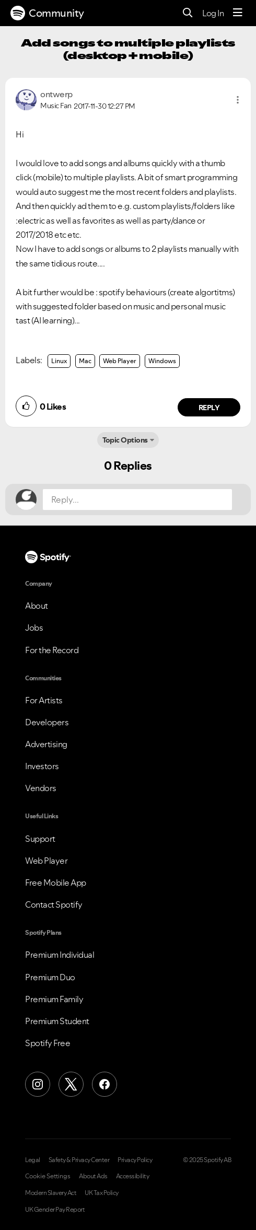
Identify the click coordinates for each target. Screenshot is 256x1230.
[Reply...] (137, 499)
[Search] (188, 13)
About (36, 605)
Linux (59, 360)
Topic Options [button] (125, 440)
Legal (32, 1160)
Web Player (119, 360)
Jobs (34, 627)
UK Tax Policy (102, 1193)
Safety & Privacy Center (79, 1160)
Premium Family (54, 999)
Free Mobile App (55, 882)
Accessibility (132, 1176)
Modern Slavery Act (50, 1193)
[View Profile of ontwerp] (56, 94)
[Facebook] (104, 1084)
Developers (46, 722)
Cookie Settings (48, 1176)
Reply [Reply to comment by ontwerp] (209, 407)
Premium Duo (50, 977)
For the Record (51, 650)
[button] (238, 100)
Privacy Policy (135, 1160)
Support (40, 838)
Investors (42, 766)
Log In (213, 13)
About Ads (93, 1176)
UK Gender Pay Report (55, 1209)
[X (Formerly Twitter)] (71, 1084)
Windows (162, 360)
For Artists (44, 700)
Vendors (40, 788)
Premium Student (57, 1021)
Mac (85, 360)
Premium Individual (59, 954)
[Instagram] (37, 1084)
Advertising (46, 744)
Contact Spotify (54, 904)
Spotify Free (47, 1043)
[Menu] (238, 13)
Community (47, 13)
